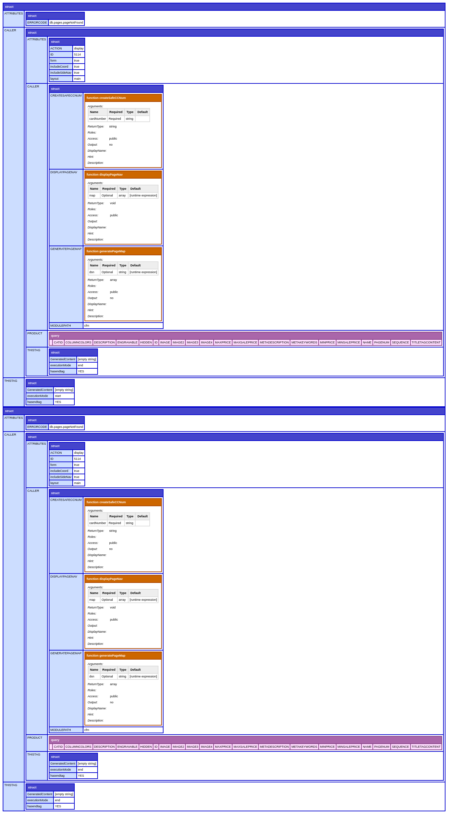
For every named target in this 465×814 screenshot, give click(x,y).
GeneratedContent (62, 359)
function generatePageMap (106, 251)
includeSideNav (61, 72)
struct (9, 6)
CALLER (10, 30)
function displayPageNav (105, 174)
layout (54, 78)
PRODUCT (34, 333)
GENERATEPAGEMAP (66, 249)
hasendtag (57, 371)
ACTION (56, 48)
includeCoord (59, 66)
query (55, 335)
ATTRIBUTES (13, 13)
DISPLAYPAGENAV (63, 172)
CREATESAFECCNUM (66, 95)
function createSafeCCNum (106, 98)
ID (51, 54)
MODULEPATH (60, 325)
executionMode (60, 365)
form (53, 60)
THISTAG (33, 350)
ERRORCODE (37, 22)
